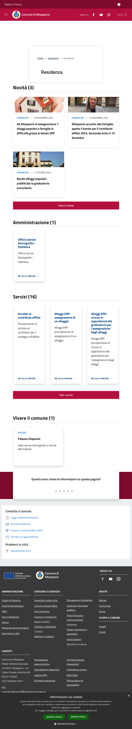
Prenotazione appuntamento (41, 662)
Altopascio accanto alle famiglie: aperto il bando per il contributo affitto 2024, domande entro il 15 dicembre (93, 131)
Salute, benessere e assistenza (77, 632)
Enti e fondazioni (10, 617)
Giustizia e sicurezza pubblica (77, 608)
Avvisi (102, 611)
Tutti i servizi (66, 395)
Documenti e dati (11, 633)
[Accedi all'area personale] (119, 4)
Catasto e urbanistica (45, 626)
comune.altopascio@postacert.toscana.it (24, 692)
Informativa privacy (77, 669)
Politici (5, 622)
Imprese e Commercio (45, 617)
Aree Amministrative (13, 606)
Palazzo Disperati (29, 438)
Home (40, 58)
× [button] (128, 696)
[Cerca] (125, 15)
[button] (66, 723)
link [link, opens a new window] (95, 710)
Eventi (102, 632)
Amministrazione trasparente (75, 662)
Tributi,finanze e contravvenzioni (75, 618)
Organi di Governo (11, 600)
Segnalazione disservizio (46, 669)
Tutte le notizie (66, 205)
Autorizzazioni (74, 639)
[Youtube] (100, 15)
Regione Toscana (13, 4)
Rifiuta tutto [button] (78, 717)
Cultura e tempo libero (45, 606)
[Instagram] (108, 15)
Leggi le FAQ (40, 675)
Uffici (4, 611)
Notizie (102, 600)
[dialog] (66, 710)
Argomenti (53, 58)
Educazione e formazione (79, 600)
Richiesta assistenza (44, 680)
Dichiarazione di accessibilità (75, 683)
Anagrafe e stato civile (45, 600)
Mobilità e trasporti (44, 636)
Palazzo (22, 432)
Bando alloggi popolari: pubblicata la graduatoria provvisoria (33, 183)
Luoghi (102, 626)
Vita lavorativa (41, 611)
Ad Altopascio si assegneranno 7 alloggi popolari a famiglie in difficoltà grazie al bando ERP (38, 129)
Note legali (72, 675)
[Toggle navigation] (6, 14)
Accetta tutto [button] (54, 717)
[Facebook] (92, 15)
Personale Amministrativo (15, 628)
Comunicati (23, 117)
